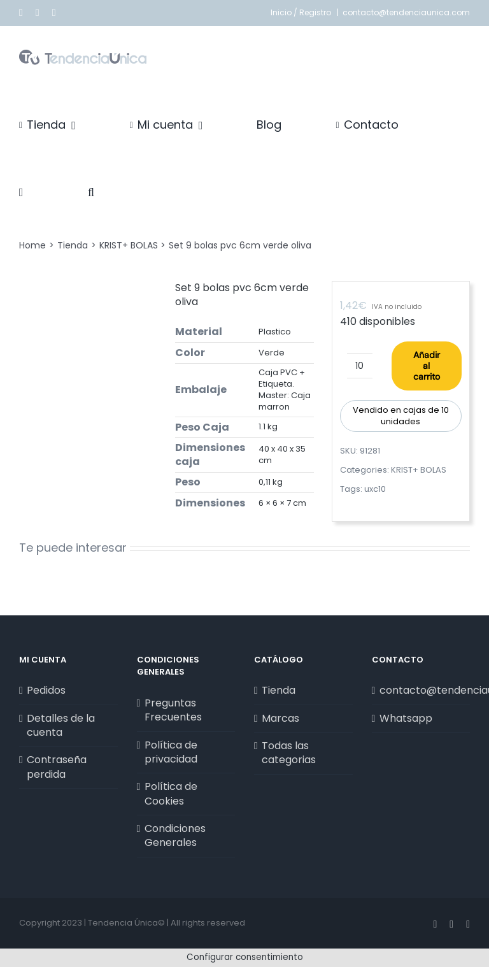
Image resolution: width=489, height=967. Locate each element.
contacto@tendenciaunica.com (406, 12)
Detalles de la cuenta (61, 726)
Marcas (280, 719)
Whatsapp (405, 719)
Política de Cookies (171, 794)
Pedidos (46, 691)
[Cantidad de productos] (359, 365)
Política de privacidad (171, 752)
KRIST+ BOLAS (418, 470)
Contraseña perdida (57, 767)
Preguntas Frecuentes (173, 710)
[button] (91, 192)
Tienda (278, 691)
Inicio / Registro (302, 12)
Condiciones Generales (175, 836)
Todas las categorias (289, 753)
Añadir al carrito (426, 365)
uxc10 (375, 489)
